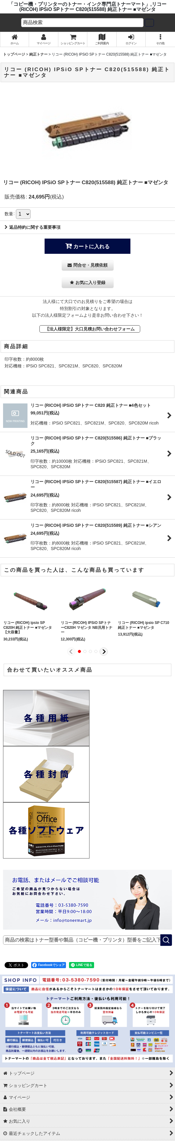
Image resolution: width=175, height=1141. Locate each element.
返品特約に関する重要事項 (32, 227)
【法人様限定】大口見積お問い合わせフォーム (90, 328)
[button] (160, 39)
